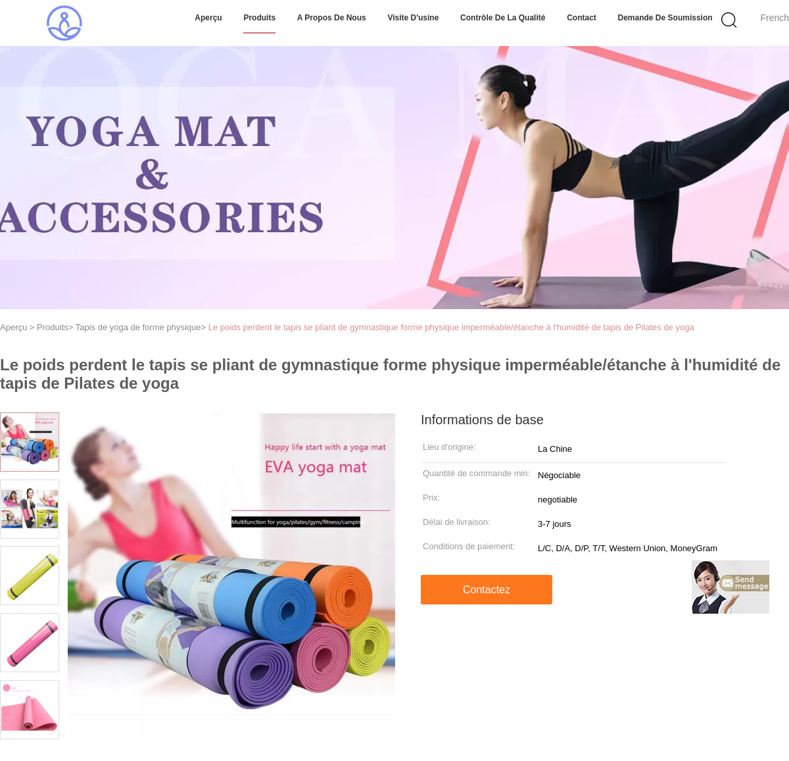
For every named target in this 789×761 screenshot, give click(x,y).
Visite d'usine (413, 17)
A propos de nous (331, 17)
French (774, 17)
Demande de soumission (665, 17)
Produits (259, 17)
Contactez (486, 589)
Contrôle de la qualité (502, 17)
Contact (581, 17)
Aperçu (208, 17)
